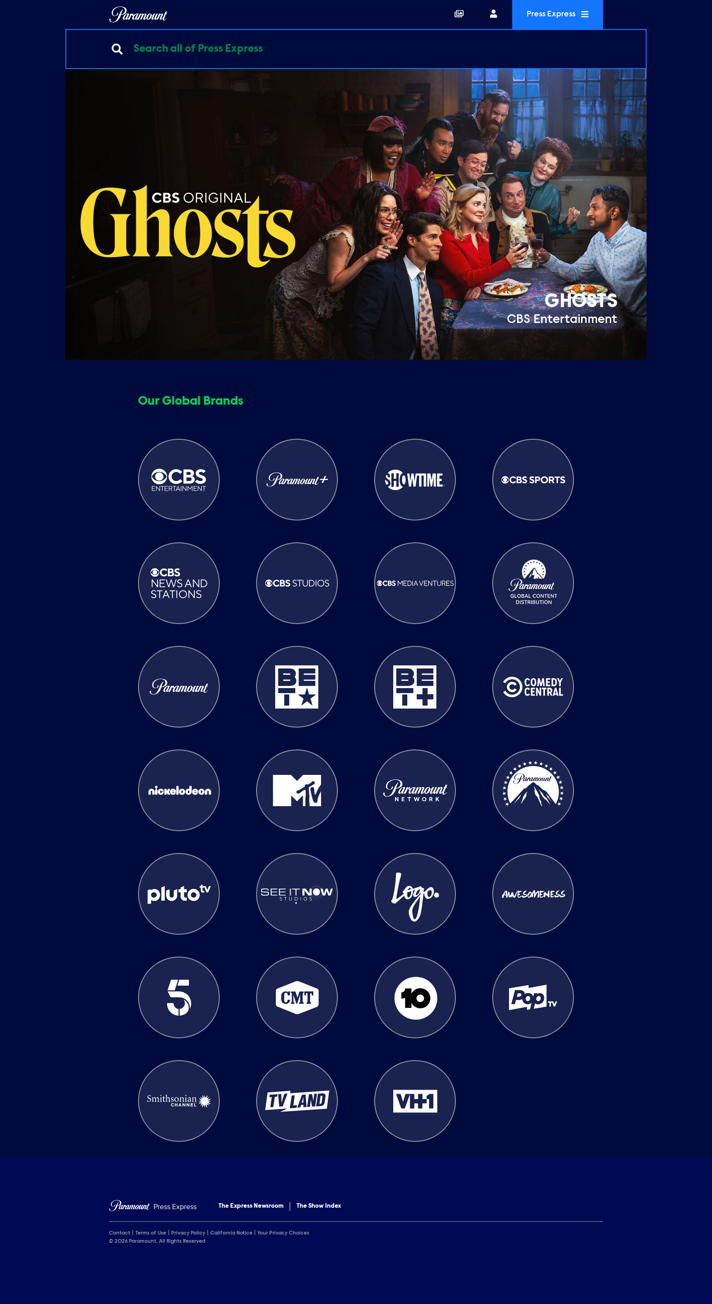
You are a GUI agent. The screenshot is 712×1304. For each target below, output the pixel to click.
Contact (119, 1233)
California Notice (231, 1233)
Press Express (557, 14)
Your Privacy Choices (283, 1233)
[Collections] (459, 14)
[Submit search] (117, 49)
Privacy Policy (188, 1233)
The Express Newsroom (250, 1206)
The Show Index (319, 1206)
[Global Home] (138, 14)
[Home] (153, 1207)
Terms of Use (150, 1233)
